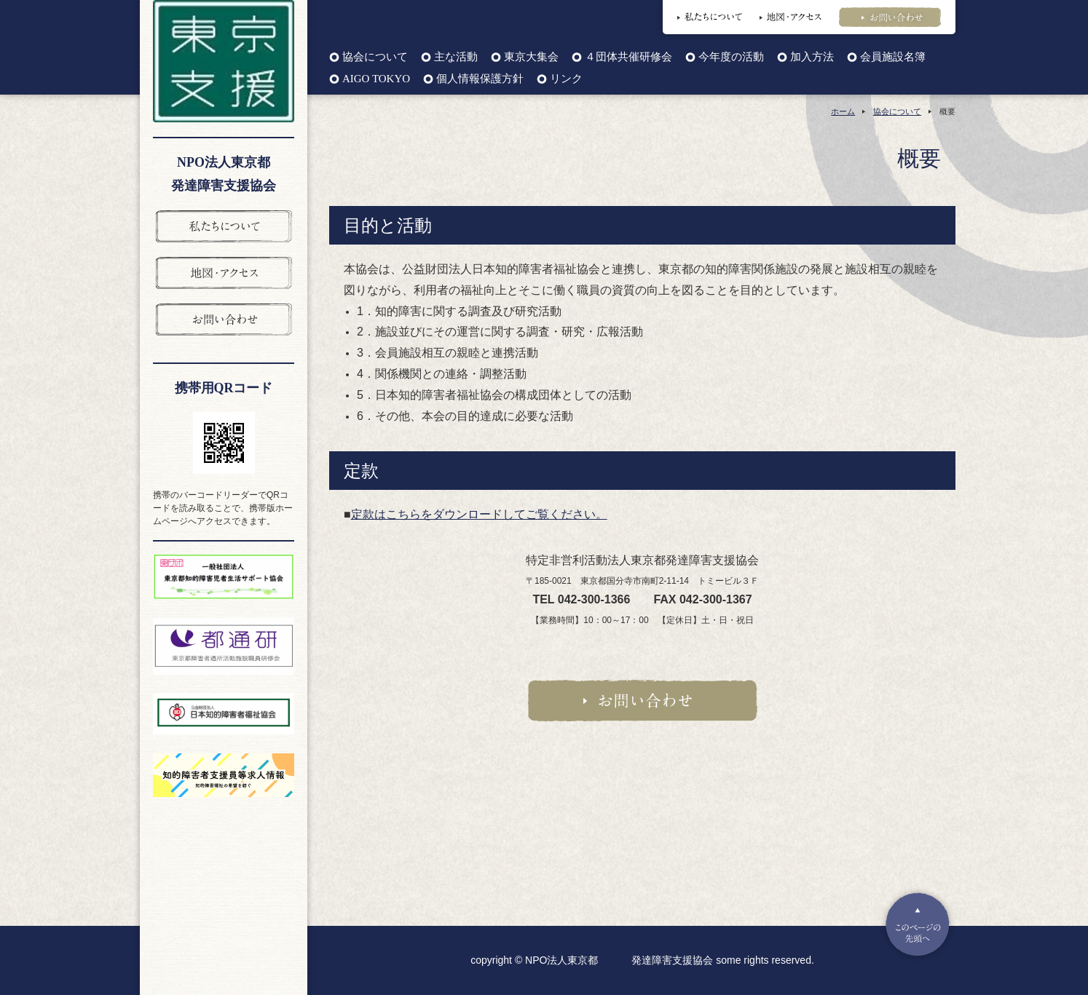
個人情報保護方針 (480, 79)
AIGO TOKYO (376, 79)
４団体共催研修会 (628, 57)
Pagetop (917, 924)
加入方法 (812, 57)
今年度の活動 (731, 57)
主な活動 (456, 57)
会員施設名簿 (893, 57)
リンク (566, 79)
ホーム (843, 111)
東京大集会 (531, 57)
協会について (375, 57)
